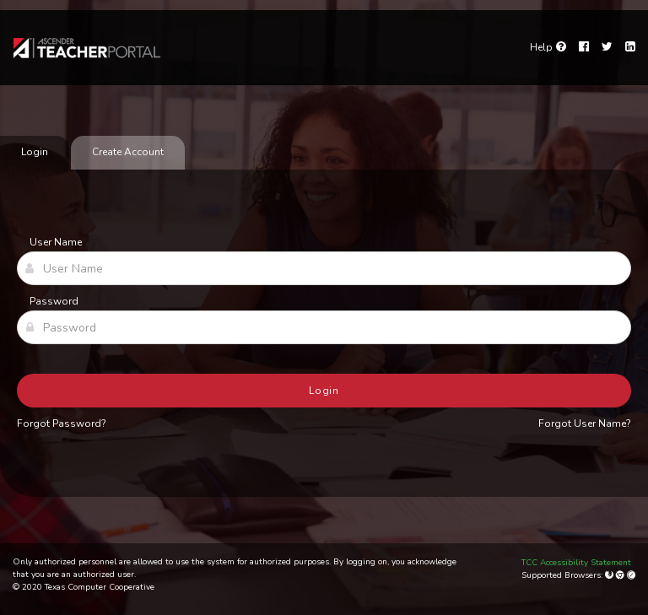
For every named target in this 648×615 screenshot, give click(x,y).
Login (324, 390)
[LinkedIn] (630, 47)
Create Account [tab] (128, 152)
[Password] (324, 327)
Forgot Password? (61, 423)
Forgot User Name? (584, 423)
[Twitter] (607, 47)
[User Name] (324, 268)
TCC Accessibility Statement (576, 563)
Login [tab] (34, 152)
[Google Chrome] (621, 575)
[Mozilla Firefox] (610, 575)
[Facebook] (584, 47)
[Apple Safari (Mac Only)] (631, 575)
